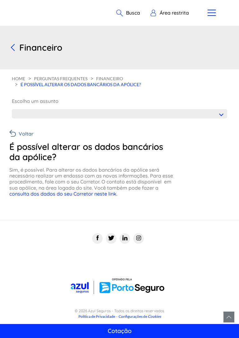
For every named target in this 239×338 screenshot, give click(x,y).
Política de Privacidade (96, 316)
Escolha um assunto (35, 101)
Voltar (26, 134)
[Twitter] (111, 238)
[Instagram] (138, 238)
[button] (169, 13)
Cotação (120, 331)
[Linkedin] (125, 238)
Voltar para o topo (228, 317)
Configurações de (140, 316)
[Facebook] (97, 238)
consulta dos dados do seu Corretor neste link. (64, 194)
